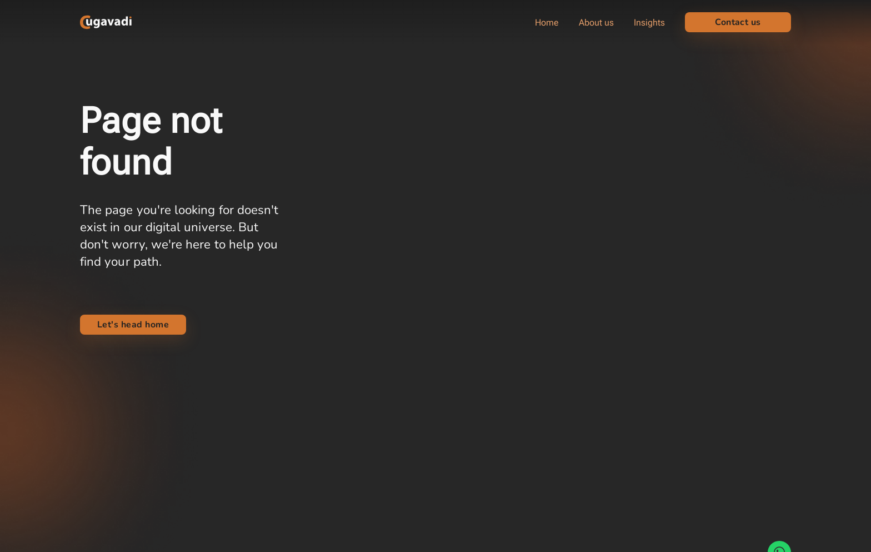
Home (547, 22)
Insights (649, 22)
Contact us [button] (738, 22)
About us (596, 22)
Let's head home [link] (133, 325)
